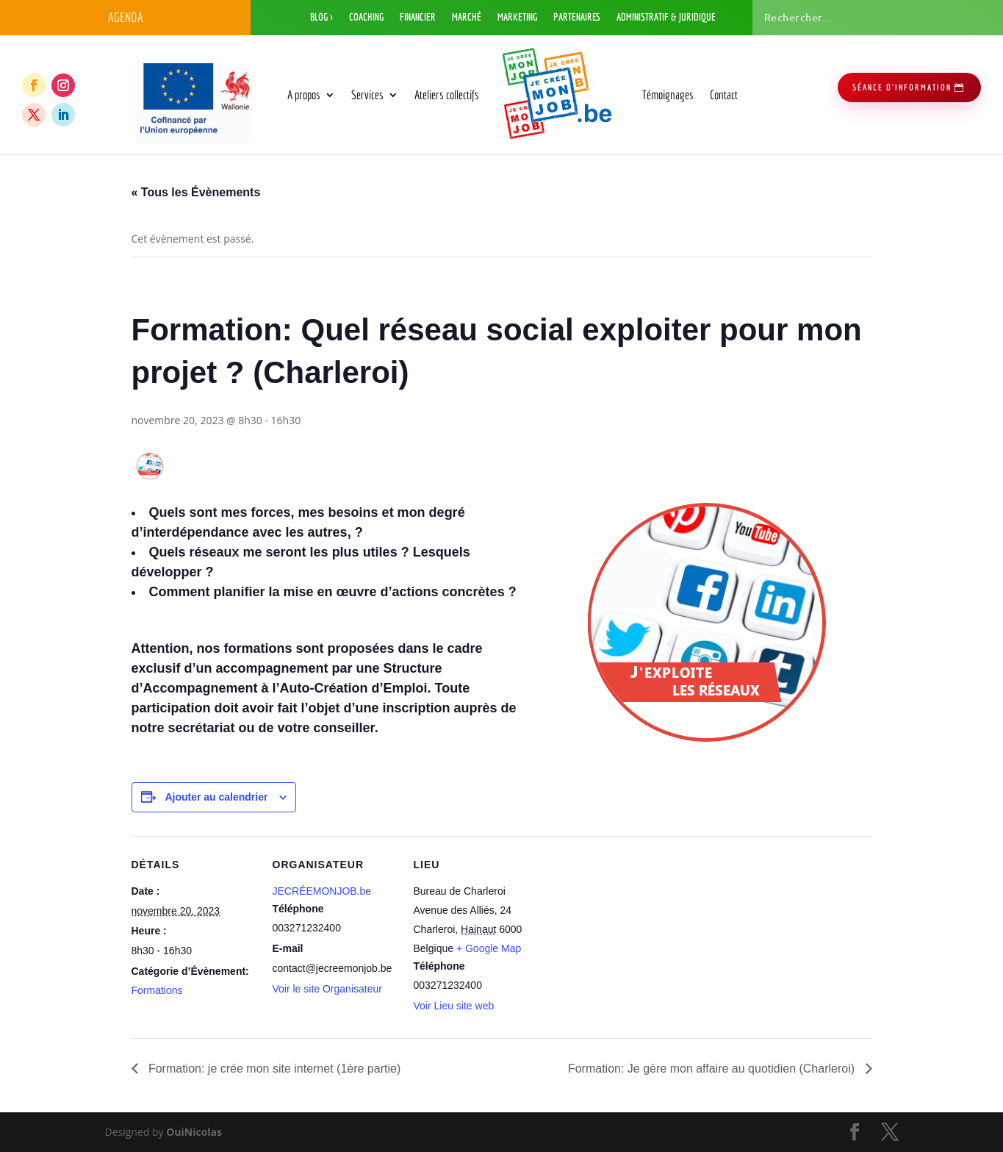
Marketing (517, 17)
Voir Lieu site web (454, 1006)
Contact (724, 94)
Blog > (321, 17)
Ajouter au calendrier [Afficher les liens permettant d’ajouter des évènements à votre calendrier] (216, 797)
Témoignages (668, 94)
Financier (418, 17)
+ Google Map (488, 948)
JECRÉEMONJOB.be (322, 891)
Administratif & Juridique (666, 17)
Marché (466, 17)
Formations (157, 990)
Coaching (366, 17)
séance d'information (902, 87)
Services (367, 94)
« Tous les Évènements (196, 192)
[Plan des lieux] (632, 937)
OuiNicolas (194, 1132)
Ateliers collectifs (446, 94)
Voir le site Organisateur (327, 989)
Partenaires (576, 17)
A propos (303, 94)
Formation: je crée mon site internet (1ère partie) (273, 1068)
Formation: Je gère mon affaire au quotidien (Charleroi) (713, 1068)
